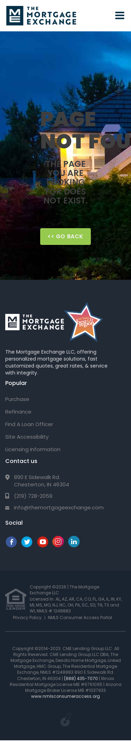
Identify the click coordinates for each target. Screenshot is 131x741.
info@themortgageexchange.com (59, 507)
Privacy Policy (27, 617)
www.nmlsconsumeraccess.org (65, 696)
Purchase (17, 399)
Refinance (18, 411)
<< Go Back (65, 236)
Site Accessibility (27, 436)
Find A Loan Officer (29, 424)
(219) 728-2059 (33, 496)
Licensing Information (32, 449)
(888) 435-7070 (81, 678)
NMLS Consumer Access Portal (80, 617)
